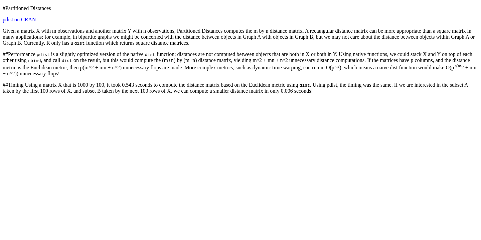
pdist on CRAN (19, 19)
